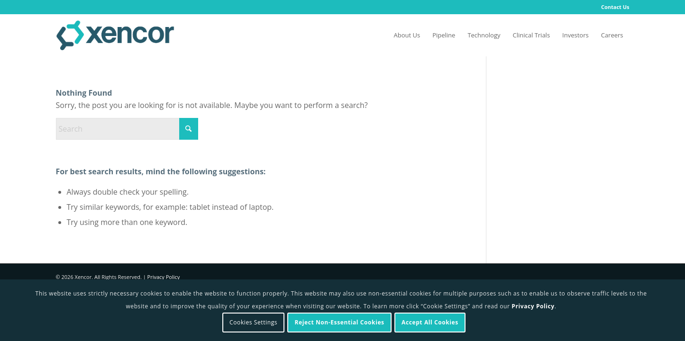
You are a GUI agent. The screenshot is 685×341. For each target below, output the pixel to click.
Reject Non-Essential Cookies (339, 322)
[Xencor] (115, 35)
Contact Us (615, 6)
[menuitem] (613, 7)
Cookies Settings (253, 322)
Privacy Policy (163, 276)
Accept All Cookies (430, 322)
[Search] (127, 129)
